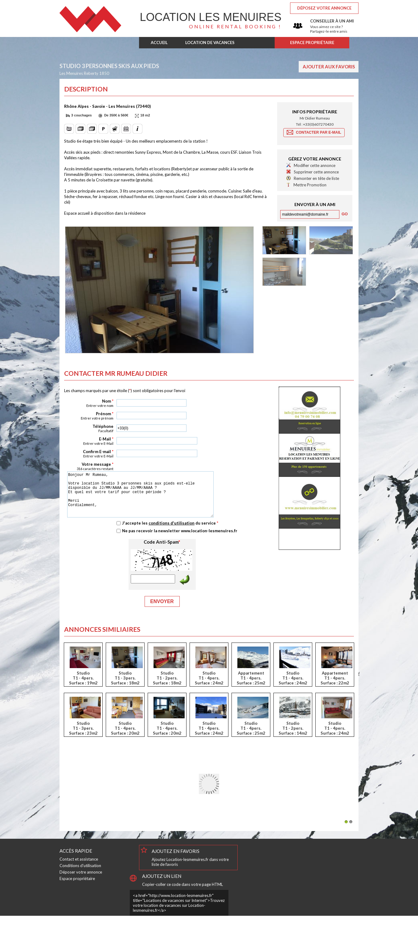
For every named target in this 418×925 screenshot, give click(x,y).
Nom (88, 403)
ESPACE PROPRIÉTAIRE (312, 42)
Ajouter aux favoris (329, 66)
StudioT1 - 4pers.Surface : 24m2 (209, 687)
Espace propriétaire (77, 887)
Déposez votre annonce (324, 8)
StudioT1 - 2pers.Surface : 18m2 (167, 687)
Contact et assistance (78, 868)
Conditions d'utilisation (80, 874)
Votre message (88, 466)
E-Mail (88, 440)
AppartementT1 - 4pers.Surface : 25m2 (251, 687)
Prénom (88, 415)
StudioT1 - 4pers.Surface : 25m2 (251, 737)
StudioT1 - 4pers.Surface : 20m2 (125, 737)
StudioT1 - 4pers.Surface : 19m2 (83, 687)
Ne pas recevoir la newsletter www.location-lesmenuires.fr (179, 540)
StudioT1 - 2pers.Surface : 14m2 (293, 737)
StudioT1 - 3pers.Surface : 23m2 (83, 737)
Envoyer (162, 610)
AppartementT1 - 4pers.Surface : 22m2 (335, 687)
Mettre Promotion (309, 184)
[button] (79, 115)
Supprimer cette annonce (316, 171)
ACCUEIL (159, 42)
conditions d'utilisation (172, 532)
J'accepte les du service (170, 532)
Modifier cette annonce (314, 165)
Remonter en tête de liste (316, 178)
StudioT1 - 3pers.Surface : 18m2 (125, 687)
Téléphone (88, 428)
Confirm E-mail (88, 453)
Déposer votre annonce (80, 881)
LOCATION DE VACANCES (210, 42)
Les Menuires (210, 17)
